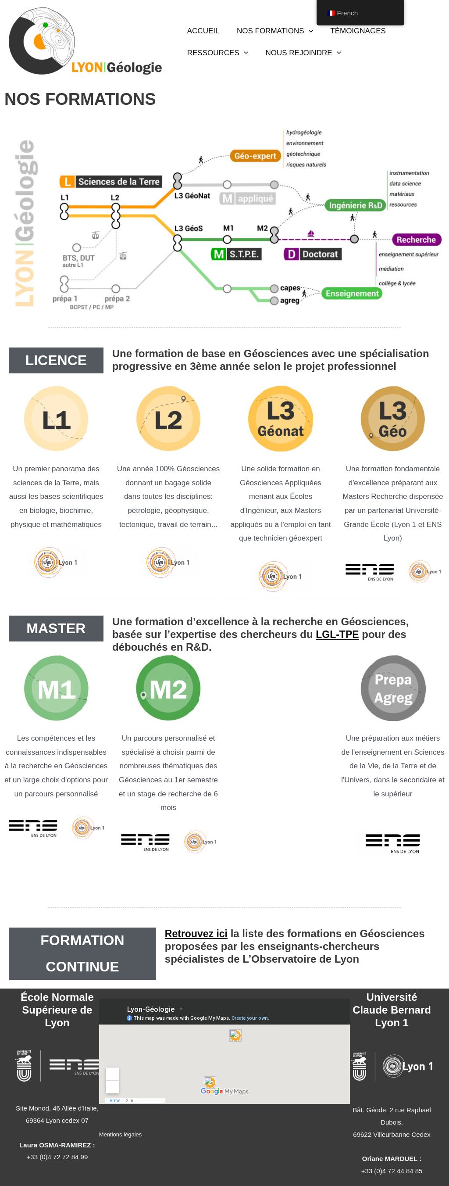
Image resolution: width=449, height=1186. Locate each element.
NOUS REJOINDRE (299, 49)
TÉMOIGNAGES (352, 35)
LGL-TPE (338, 634)
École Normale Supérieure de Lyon (57, 1009)
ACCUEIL (202, 35)
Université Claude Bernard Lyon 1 (392, 1009)
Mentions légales (120, 1134)
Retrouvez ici (197, 933)
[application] (304, 35)
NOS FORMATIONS (271, 35)
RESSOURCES (216, 49)
